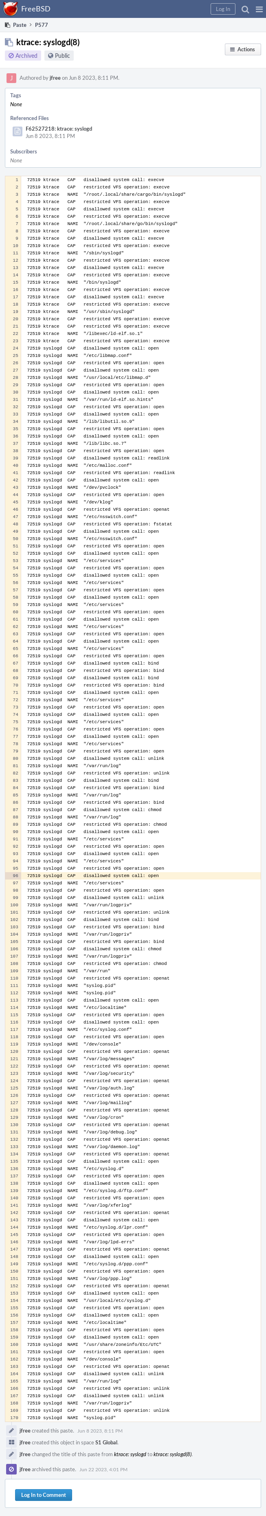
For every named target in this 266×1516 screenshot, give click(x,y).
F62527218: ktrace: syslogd (59, 128)
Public (62, 55)
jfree (55, 77)
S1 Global (106, 1442)
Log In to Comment (43, 1494)
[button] (259, 9)
